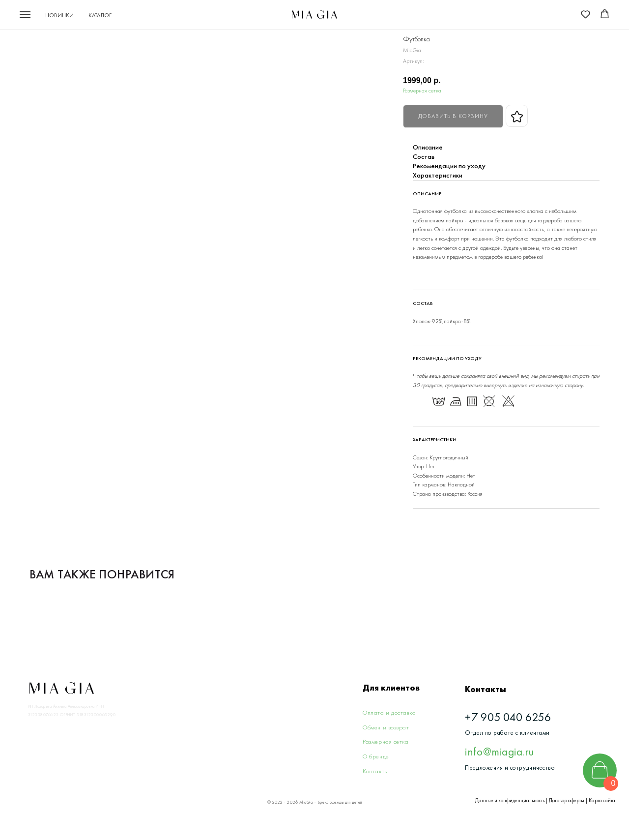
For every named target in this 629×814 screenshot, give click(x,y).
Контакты (375, 771)
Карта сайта (602, 800)
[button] (585, 14)
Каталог (100, 15)
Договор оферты (566, 800)
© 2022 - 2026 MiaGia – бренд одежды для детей (314, 802)
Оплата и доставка (389, 712)
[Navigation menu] (25, 14)
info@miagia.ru (499, 751)
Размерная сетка (422, 90)
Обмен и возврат (386, 727)
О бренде (376, 756)
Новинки (59, 15)
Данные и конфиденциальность (509, 800)
